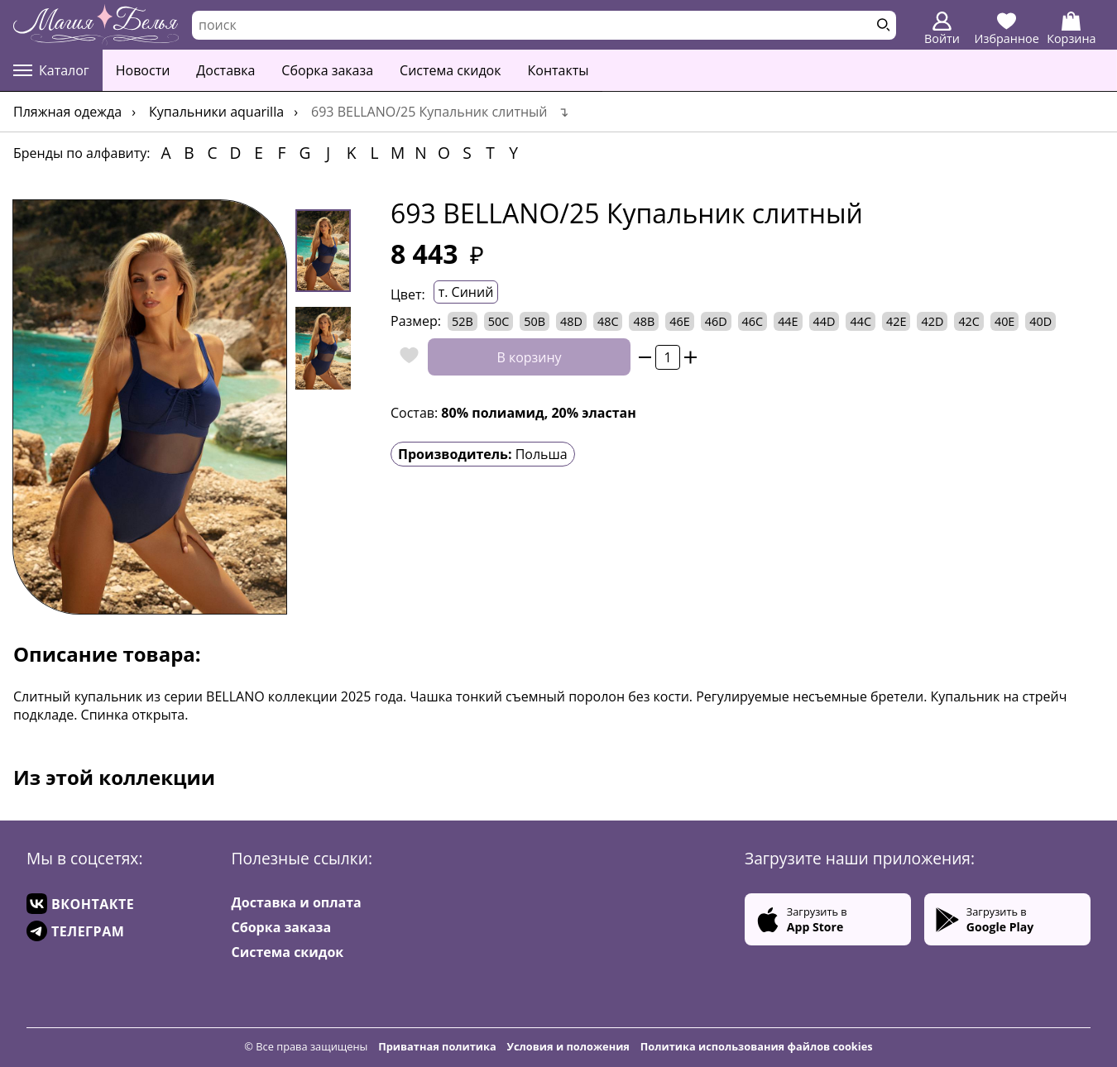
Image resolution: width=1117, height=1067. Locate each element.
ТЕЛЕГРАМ (75, 931)
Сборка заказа (327, 70)
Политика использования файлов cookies (756, 1046)
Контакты (558, 70)
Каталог (51, 70)
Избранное (1007, 29)
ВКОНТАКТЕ (80, 903)
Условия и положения (568, 1046)
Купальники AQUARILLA (216, 112)
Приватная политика (437, 1046)
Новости (143, 70)
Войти (942, 29)
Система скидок (450, 70)
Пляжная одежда (67, 112)
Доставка (225, 70)
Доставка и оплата (297, 902)
